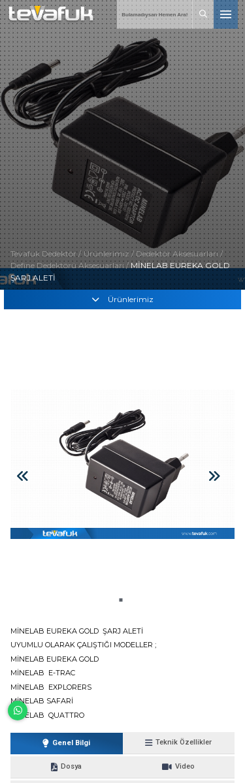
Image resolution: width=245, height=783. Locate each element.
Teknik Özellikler (178, 742)
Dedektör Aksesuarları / (179, 253)
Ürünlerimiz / (110, 253)
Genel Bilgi (66, 743)
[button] (120, 600)
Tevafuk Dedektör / (45, 253)
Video (178, 766)
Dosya (66, 766)
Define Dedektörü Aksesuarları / (70, 265)
